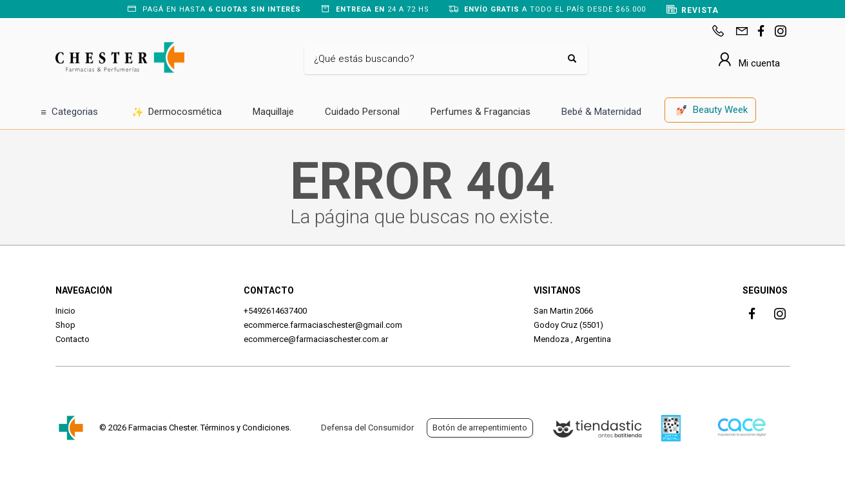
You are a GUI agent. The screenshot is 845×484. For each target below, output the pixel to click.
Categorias (69, 112)
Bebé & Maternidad (601, 111)
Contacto (72, 339)
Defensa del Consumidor (367, 427)
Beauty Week (711, 110)
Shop (65, 325)
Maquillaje (273, 111)
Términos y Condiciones (244, 427)
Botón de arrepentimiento (479, 427)
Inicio (65, 311)
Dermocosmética (176, 112)
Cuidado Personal (362, 111)
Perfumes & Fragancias (480, 111)
